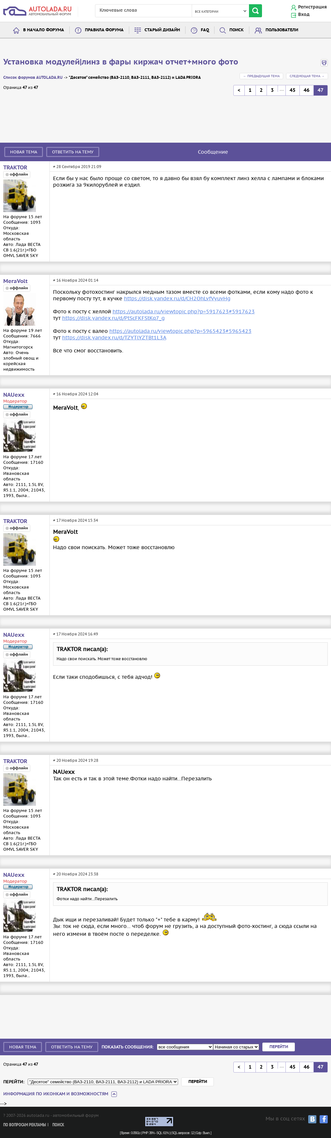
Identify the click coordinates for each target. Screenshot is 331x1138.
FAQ (205, 30)
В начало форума (43, 30)
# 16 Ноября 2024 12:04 (75, 393)
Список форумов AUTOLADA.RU (32, 77)
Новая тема (23, 152)
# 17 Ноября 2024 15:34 (75, 520)
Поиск (236, 30)
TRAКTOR (15, 167)
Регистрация (312, 7)
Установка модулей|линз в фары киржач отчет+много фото (120, 62)
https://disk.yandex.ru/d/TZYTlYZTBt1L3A (114, 337)
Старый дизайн (162, 30)
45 (293, 90)
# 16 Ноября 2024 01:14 (75, 280)
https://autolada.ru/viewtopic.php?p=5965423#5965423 (180, 331)
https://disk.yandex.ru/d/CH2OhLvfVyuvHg (177, 298)
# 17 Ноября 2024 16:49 (75, 634)
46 (307, 90)
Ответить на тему (72, 152)
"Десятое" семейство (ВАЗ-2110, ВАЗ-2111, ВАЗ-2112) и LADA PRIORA (135, 77)
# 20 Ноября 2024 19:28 (75, 760)
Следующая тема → (307, 76)
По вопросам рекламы (24, 1125)
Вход (304, 14)
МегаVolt (15, 281)
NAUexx (13, 395)
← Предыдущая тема (261, 76)
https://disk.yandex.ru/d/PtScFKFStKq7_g (113, 318)
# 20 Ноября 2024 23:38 (75, 874)
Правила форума (104, 30)
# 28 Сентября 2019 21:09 (77, 166)
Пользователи (282, 30)
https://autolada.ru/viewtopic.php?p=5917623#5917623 (184, 311)
